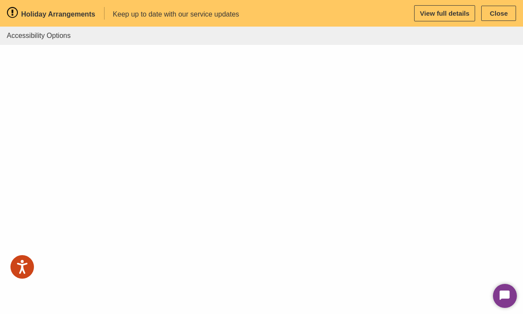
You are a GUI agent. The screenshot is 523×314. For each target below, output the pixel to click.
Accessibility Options (39, 35)
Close (499, 13)
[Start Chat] (505, 296)
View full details (444, 13)
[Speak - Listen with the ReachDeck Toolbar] (22, 267)
